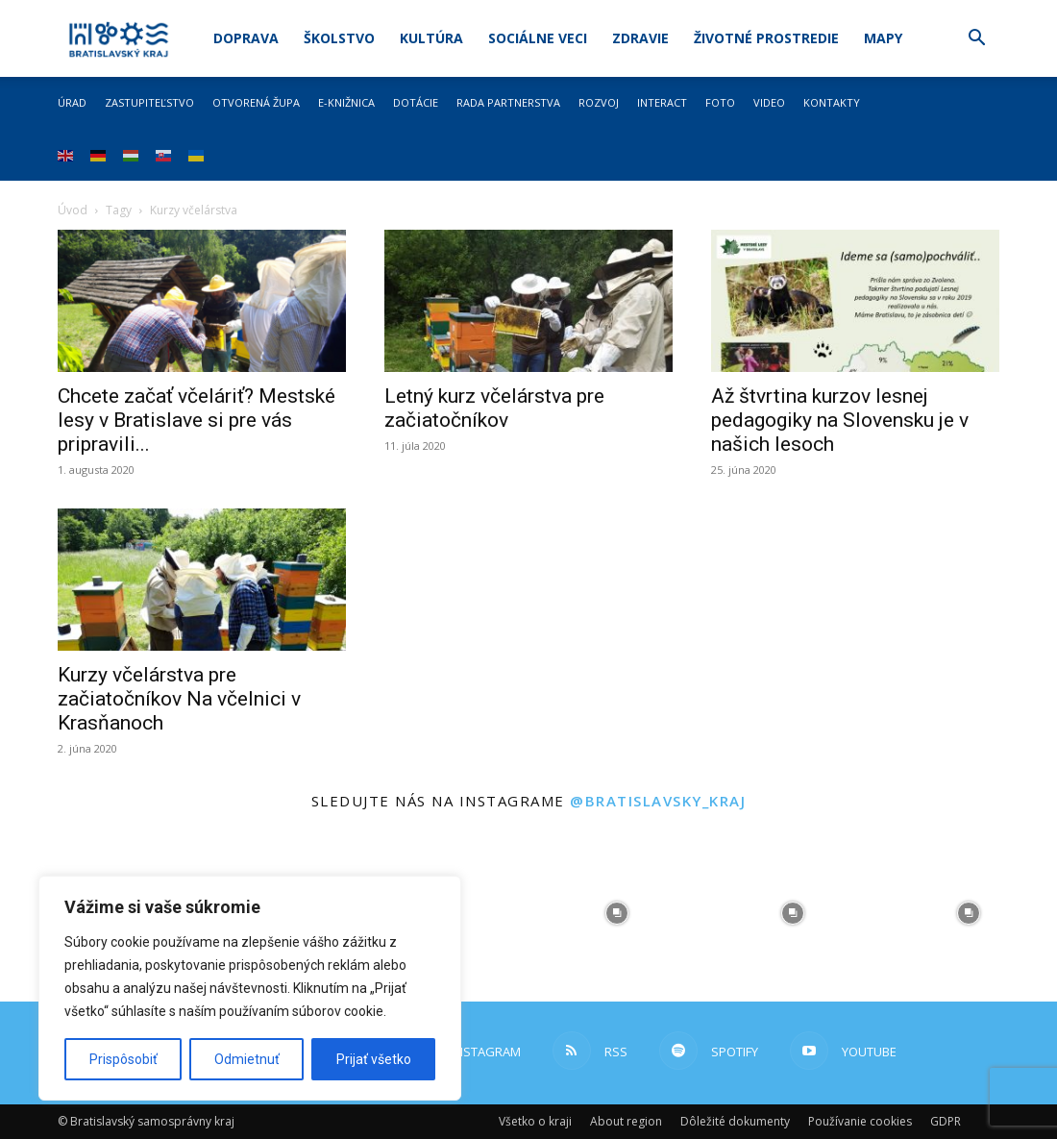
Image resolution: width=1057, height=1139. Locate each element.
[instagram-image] (616, 913)
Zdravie (640, 38)
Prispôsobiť (123, 1059)
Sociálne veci (537, 38)
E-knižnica (346, 102)
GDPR (945, 1121)
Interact (662, 102)
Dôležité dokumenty (735, 1121)
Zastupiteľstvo (149, 102)
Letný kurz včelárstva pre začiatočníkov (494, 408)
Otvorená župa (256, 102)
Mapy (883, 38)
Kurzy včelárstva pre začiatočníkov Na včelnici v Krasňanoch (179, 698)
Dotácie (415, 102)
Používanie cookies (860, 1121)
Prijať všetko (373, 1059)
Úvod (72, 210)
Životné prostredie (766, 38)
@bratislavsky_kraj (658, 800)
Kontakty (831, 102)
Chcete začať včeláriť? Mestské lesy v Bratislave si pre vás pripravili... (196, 420)
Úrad (72, 102)
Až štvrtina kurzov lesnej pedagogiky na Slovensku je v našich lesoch (840, 420)
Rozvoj (598, 102)
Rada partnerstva (508, 102)
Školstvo (339, 38)
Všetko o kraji (535, 1121)
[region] (249, 988)
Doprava (246, 38)
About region (626, 1121)
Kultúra (431, 38)
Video (769, 102)
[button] (976, 40)
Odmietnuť (247, 1059)
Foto (720, 102)
